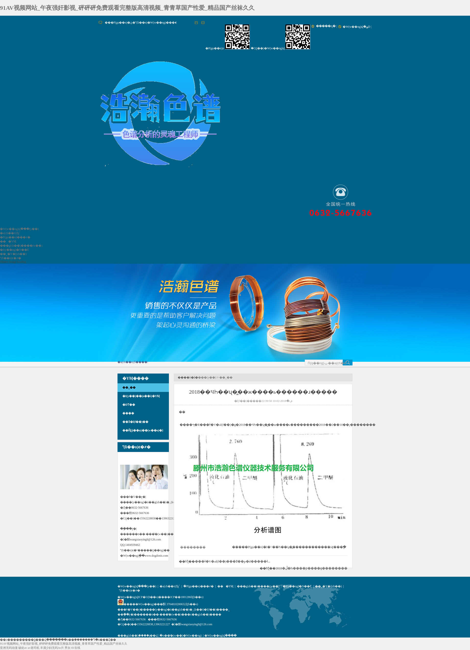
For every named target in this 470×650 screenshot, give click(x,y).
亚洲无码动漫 (9, 648)
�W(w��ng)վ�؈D (356, 26)
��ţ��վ (151, 635)
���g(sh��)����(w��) (21, 245)
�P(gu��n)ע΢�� (214, 48)
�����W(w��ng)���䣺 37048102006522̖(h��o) (158, 604)
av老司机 (33, 648)
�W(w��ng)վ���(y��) (19, 229)
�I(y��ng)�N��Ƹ (14, 249)
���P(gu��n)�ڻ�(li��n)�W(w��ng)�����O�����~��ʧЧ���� (164, 22)
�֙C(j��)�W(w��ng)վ (268, 48)
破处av (22, 648)
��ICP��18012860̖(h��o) (183, 597)
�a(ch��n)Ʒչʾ (10, 233)
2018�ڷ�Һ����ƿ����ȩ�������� (311, 568)
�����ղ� (326, 26)
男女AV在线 (72, 648)
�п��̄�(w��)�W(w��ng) (180, 635)
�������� (193, 547)
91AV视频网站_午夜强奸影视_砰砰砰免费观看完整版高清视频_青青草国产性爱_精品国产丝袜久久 (127, 8)
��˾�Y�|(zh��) (13, 254)
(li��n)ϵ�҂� (10, 258)
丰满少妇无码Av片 (52, 648)
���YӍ (8, 241)
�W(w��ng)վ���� (220, 635)
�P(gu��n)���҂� (15, 237)
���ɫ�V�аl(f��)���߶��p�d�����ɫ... (232, 561)
